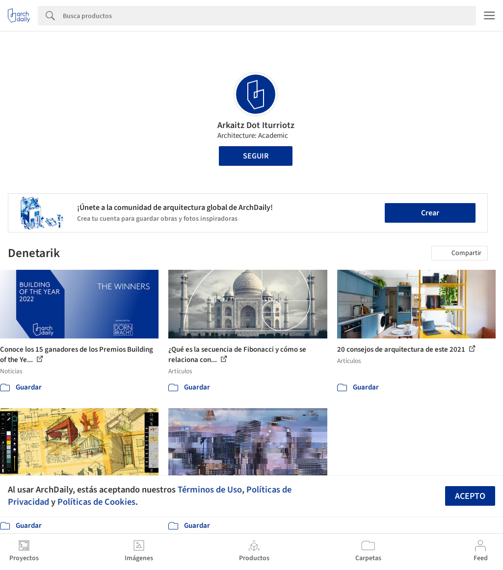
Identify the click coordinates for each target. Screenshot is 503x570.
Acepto (470, 496)
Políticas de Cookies (96, 501)
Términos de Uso (210, 489)
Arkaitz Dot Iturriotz (255, 125)
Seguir (255, 156)
